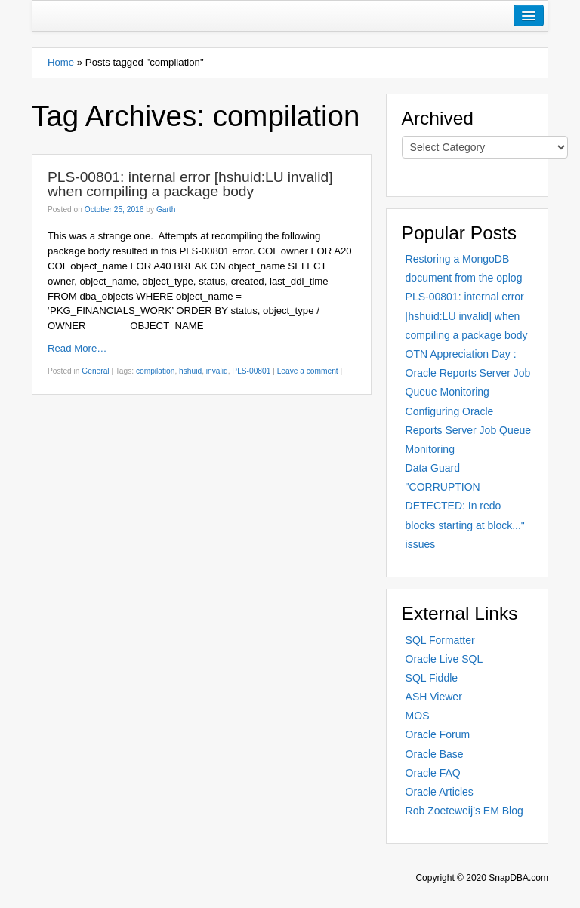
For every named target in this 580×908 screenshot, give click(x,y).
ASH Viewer (434, 697)
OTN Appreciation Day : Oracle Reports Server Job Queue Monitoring (468, 373)
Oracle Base (435, 754)
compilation (155, 371)
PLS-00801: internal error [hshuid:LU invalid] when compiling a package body (190, 184)
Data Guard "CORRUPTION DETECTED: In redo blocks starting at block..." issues (465, 506)
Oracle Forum (438, 734)
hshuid (190, 371)
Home (61, 62)
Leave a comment (307, 371)
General (95, 371)
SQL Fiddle (432, 678)
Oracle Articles (440, 792)
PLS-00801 (251, 371)
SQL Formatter (440, 640)
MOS (418, 715)
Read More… (77, 348)
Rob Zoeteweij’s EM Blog (464, 811)
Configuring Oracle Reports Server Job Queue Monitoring (469, 430)
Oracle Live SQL (444, 659)
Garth (165, 209)
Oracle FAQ (433, 773)
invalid (217, 371)
